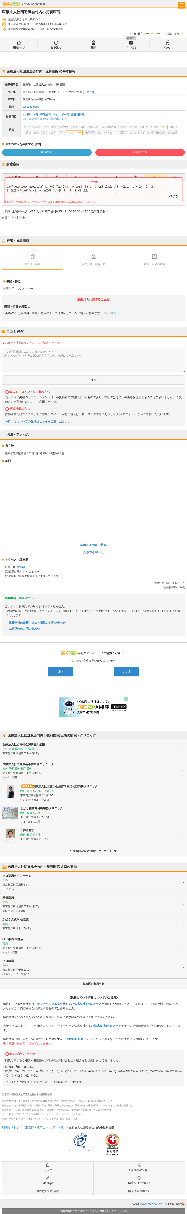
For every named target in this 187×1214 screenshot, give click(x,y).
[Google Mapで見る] (93, 544)
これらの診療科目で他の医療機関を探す (45, 118)
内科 (35, 114)
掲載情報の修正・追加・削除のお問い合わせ (37, 622)
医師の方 (47, 152)
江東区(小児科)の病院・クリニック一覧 (93, 851)
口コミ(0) (131, 47)
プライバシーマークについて (80, 1150)
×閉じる (173, 196)
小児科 (27, 114)
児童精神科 (77, 114)
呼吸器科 (45, 114)
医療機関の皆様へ (139, 1170)
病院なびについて (139, 1183)
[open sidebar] (181, 5)
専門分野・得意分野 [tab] (93, 264)
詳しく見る (109, 313)
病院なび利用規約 (48, 1191)
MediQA (48, 1183)
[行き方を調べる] (93, 552)
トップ (48, 1170)
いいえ (127, 671)
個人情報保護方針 (139, 1191)
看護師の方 (140, 152)
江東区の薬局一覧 (93, 983)
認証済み (27, 786)
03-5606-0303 (31, 106)
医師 (93, 47)
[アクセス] (89, 92)
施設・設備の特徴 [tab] (154, 264)
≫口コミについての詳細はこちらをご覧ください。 (37, 421)
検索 (181, 1203)
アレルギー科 (61, 114)
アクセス (168, 47)
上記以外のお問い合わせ (24, 628)
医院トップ (19, 47)
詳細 (125, 1211)
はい (60, 671)
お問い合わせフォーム (81, 1039)
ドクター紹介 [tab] (32, 264)
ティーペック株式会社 (51, 1003)
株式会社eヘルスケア (87, 1003)
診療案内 (56, 47)
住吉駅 (21, 567)
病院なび (11, 3)
